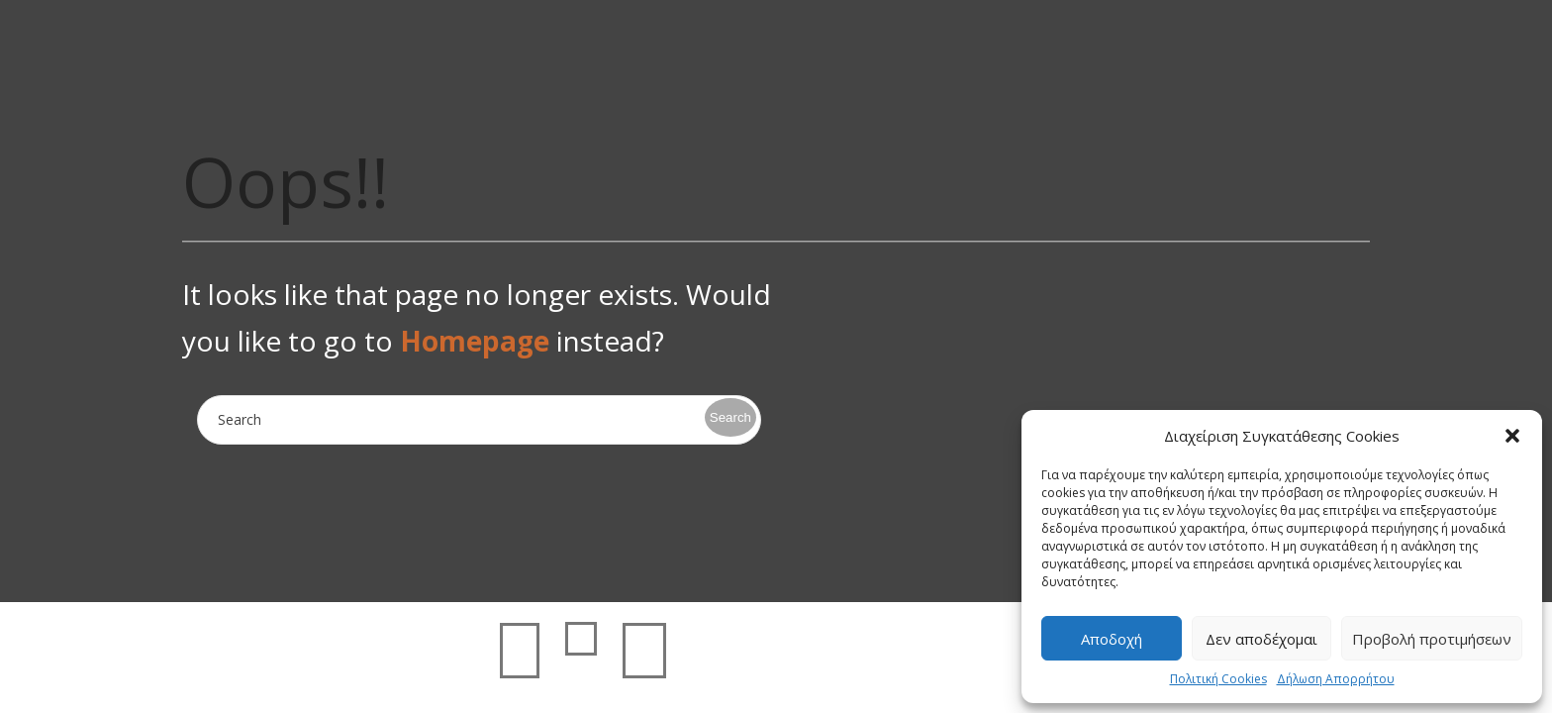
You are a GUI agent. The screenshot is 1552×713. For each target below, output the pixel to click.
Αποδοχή (1111, 639)
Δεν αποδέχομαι (1261, 639)
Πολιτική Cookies (1218, 678)
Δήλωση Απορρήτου (1336, 678)
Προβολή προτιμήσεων (1431, 639)
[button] (1512, 436)
